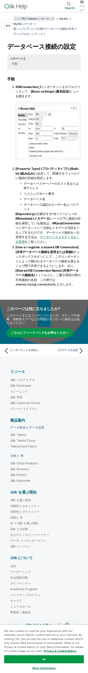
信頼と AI (16, 517)
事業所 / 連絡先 (20, 612)
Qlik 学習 (16, 397)
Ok (44, 659)
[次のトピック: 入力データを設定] (65, 350)
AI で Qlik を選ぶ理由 (24, 523)
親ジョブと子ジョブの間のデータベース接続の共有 (43, 28)
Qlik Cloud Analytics (24, 463)
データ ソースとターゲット (28, 540)
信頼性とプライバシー (25, 511)
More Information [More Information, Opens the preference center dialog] (44, 668)
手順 (15, 63)
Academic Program (24, 589)
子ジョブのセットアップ (27, 34)
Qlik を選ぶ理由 (20, 500)
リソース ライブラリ (24, 408)
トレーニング (19, 391)
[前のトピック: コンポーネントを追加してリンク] (23, 350)
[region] (44, 648)
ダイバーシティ (20, 583)
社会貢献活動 (19, 577)
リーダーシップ (20, 571)
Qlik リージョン (20, 546)
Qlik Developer (20, 385)
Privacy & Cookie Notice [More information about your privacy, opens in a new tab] (60, 651)
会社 (13, 566)
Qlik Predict (18, 475)
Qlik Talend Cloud (22, 440)
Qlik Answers (19, 469)
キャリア (16, 600)
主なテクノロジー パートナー (29, 534)
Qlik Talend (18, 434)
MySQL (63, 18)
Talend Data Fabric (23, 446)
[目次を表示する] (8, 19)
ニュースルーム (20, 606)
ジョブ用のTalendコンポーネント (34, 18)
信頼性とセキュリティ (25, 506)
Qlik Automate (20, 480)
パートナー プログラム (25, 595)
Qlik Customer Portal (25, 403)
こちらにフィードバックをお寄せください (40, 333)
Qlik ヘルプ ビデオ (22, 380)
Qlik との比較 (19, 529)
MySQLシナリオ (23, 23)
